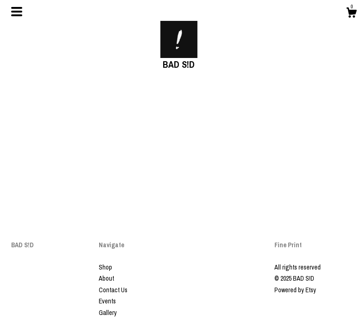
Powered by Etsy (295, 290)
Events (107, 301)
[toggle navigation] (16, 11)
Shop (105, 267)
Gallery (108, 312)
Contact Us (113, 290)
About (106, 278)
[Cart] (351, 14)
